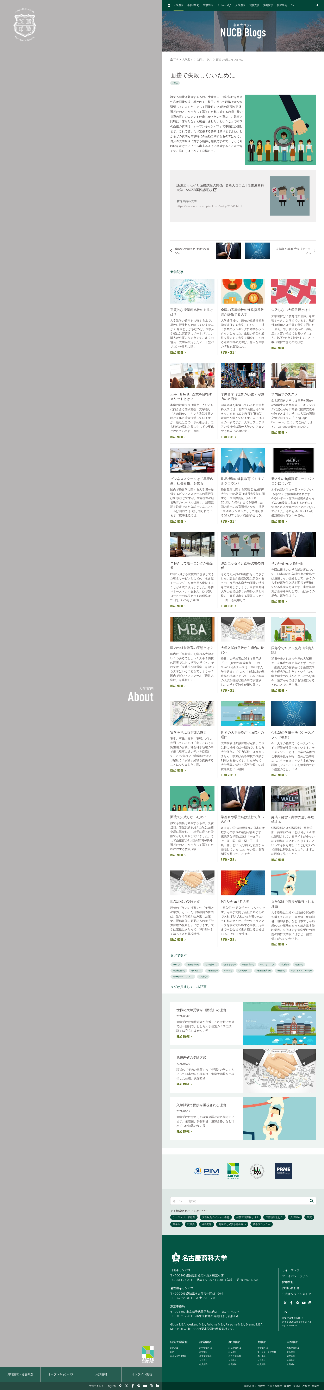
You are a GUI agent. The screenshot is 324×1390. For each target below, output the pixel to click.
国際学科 (291, 1356)
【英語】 (179, 1356)
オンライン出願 (142, 1374)
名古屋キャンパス (181, 1288)
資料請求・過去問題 (20, 1374)
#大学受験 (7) (211, 964)
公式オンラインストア (296, 1294)
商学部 (261, 1342)
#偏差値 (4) (212, 970)
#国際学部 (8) (192, 964)
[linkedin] (157, 1386)
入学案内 (240, 5)
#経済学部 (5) (248, 964)
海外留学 (268, 5)
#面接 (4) (299, 964)
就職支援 (254, 5)
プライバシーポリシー (296, 1276)
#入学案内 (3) (244, 970)
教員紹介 (203, 1364)
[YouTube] (145, 1386)
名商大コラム (204, 59)
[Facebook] (133, 1386)
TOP (174, 59)
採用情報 (288, 1282)
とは (174, 1348)
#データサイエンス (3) (183, 976)
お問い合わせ (290, 1288)
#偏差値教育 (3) (263, 970)
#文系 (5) (284, 964)
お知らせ (203, 1360)
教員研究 (193, 5)
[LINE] (139, 1386)
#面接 (175, 83)
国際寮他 (282, 5)
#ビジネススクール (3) (301, 970)
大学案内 (178, 5)
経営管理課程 (179, 1342)
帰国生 (287, 1386)
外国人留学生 (274, 1386)
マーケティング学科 (266, 1352)
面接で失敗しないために (229, 59)
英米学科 (291, 1352)
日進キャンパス (180, 1270)
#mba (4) (228, 970)
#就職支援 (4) (179, 970)
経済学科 (233, 1352)
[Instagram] (151, 1386)
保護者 (297, 1386)
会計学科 (261, 1356)
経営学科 (203, 1352)
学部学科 (208, 5)
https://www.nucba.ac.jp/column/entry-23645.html (209, 206)
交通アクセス (96, 1386)
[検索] (311, 1201)
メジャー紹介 (224, 5)
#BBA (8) (176, 964)
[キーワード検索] (238, 1201)
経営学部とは (205, 1348)
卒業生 (315, 1386)
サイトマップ (290, 1270)
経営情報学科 (205, 1356)
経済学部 (234, 1342)
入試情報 (101, 1374)
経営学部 (205, 1342)
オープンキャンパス (61, 1374)
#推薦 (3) (281, 970)
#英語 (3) (203, 976)
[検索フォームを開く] (317, 5)
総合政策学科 (235, 1356)
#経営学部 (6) (229, 964)
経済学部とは (235, 1348)
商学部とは (262, 1348)
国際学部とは (293, 1348)
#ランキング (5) (267, 964)
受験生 (261, 1386)
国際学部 (292, 1342)
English (111, 1386)
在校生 (306, 1386)
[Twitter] (126, 1386)
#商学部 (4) (196, 970)
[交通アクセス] (120, 1386)
